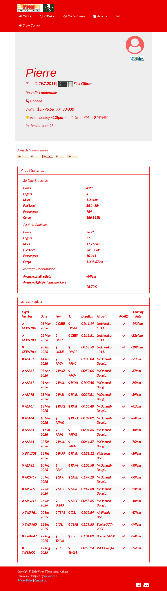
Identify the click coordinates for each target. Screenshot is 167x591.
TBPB (61, 513)
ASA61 (29, 371)
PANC (72, 363)
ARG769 (30, 477)
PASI (61, 395)
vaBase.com (50, 576)
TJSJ (73, 513)
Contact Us (40, 580)
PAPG (59, 434)
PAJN (61, 383)
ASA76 (29, 395)
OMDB (60, 340)
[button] (25, 16)
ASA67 (29, 406)
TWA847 (31, 536)
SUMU (60, 505)
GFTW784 (29, 328)
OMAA (72, 328)
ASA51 (29, 359)
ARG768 (30, 489)
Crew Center (29, 25)
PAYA (61, 371)
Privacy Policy (24, 580)
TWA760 (31, 524)
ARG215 (30, 501)
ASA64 (29, 418)
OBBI (61, 324)
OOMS (60, 352)
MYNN (102, 117)
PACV (59, 363)
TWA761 (31, 513)
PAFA (61, 453)
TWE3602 (28, 552)
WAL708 (31, 453)
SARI (61, 477)
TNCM (60, 541)
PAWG (60, 423)
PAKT (61, 406)
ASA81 (29, 465)
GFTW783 (29, 340)
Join (118, 16)
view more (40, 150)
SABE (74, 477)
